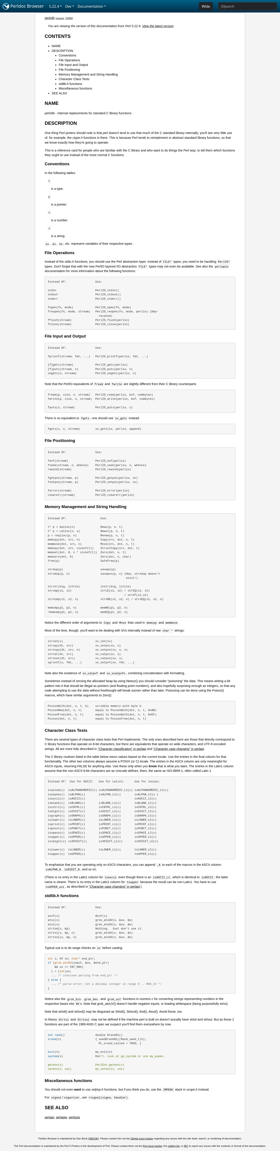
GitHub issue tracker (141, 1138)
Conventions (67, 55)
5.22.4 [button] (54, 6)
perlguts (74, 1117)
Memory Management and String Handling (88, 74)
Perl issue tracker (152, 1146)
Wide (206, 6)
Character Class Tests (74, 79)
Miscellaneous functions (75, 88)
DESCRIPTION (62, 51)
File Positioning (69, 69)
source (60, 18)
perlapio (61, 1117)
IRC (186, 1146)
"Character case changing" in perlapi (178, 749)
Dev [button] (68, 6)
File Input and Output (73, 65)
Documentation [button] (90, 6)
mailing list (174, 1146)
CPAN (68, 18)
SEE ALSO (59, 93)
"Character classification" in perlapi (122, 749)
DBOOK (93, 1138)
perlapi (49, 1117)
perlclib (50, 18)
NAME (56, 46)
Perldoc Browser (23, 6)
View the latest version (158, 26)
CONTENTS (58, 36)
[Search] (247, 6)
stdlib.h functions (70, 84)
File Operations (69, 60)
